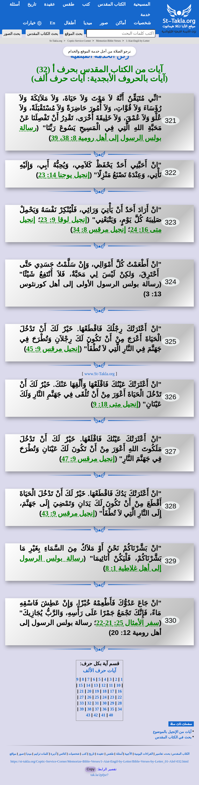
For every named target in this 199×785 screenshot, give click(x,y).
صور (21, 753)
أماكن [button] (121, 22)
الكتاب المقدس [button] (112, 4)
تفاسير (159, 753)
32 (89, 703)
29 (112, 703)
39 (82, 709)
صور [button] (104, 22)
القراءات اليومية (143, 753)
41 (103, 715)
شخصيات (73, 753)
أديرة (53, 753)
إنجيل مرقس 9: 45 (53, 349)
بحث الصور (12, 34)
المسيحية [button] (141, 4)
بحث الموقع (73, 34)
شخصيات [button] (144, 22)
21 (82, 691)
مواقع (13, 753)
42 (96, 715)
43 (88, 715)
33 (82, 703)
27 (82, 697)
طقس (110, 753)
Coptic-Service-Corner (79, 40)
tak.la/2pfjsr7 (100, 775)
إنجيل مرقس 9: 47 (88, 459)
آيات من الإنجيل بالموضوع (172, 732)
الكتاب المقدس (180, 753)
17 (112, 691)
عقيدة (100, 753)
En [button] (53, 22)
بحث (167, 753)
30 (104, 703)
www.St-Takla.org (99, 374)
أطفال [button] (70, 22)
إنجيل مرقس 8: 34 (99, 229)
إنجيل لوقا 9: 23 (63, 220)
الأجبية (128, 753)
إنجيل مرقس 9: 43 (68, 513)
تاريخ (91, 753)
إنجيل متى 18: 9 (115, 404)
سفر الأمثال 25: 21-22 (127, 623)
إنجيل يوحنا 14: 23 (64, 175)
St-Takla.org (55, 40)
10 (118, 685)
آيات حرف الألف (99, 670)
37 (97, 709)
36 (104, 709)
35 (112, 709)
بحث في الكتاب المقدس (173, 737)
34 (120, 709)
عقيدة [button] (49, 4)
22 (120, 697)
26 (89, 697)
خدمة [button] (145, 14)
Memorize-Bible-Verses (108, 40)
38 (89, 709)
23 (112, 697)
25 (97, 697)
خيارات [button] (32, 23)
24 (104, 697)
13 (96, 685)
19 (97, 691)
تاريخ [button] (31, 4)
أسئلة (119, 753)
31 (97, 703)
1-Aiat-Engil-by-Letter (138, 40)
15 (81, 685)
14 (88, 685)
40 (111, 715)
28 (120, 703)
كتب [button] (86, 4)
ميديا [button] (87, 22)
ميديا (29, 753)
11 (111, 685)
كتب (84, 753)
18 (104, 691)
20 (89, 691)
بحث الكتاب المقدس (42, 34)
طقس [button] (68, 4)
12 (103, 685)
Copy (90, 769)
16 (120, 691)
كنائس (62, 753)
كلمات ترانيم (41, 753)
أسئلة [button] (15, 4)
